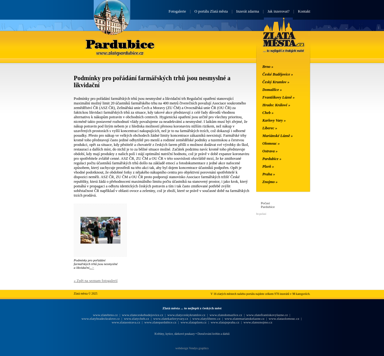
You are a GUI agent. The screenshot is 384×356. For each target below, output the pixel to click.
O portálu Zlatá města (211, 11)
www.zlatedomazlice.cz (226, 315)
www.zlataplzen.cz (194, 322)
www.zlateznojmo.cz (258, 322)
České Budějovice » (277, 74)
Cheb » (267, 113)
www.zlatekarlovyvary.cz (170, 318)
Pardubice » (271, 159)
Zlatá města (283, 42)
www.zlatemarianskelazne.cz (244, 318)
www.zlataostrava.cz (126, 322)
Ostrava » (270, 151)
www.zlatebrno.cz (105, 315)
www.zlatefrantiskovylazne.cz (267, 315)
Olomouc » (271, 143)
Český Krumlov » (275, 82)
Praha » (268, 174)
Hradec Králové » (276, 105)
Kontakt (304, 11)
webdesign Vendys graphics (192, 348)
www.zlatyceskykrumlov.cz (186, 315)
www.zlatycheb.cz (136, 318)
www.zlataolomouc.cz (284, 318)
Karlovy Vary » (274, 120)
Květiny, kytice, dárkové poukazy (175, 333)
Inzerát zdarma (247, 11)
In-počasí (261, 213)
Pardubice (120, 44)
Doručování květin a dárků (213, 333)
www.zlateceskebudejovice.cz (142, 315)
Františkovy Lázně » (278, 97)
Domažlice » (272, 90)
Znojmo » (270, 182)
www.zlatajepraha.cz (225, 322)
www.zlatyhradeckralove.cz (100, 318)
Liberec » (269, 128)
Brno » (267, 67)
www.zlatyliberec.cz (206, 318)
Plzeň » (268, 166)
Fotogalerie (177, 11)
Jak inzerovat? (279, 11)
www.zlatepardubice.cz (160, 322)
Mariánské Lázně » (277, 136)
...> (91, 267)
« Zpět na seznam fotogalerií (96, 281)
